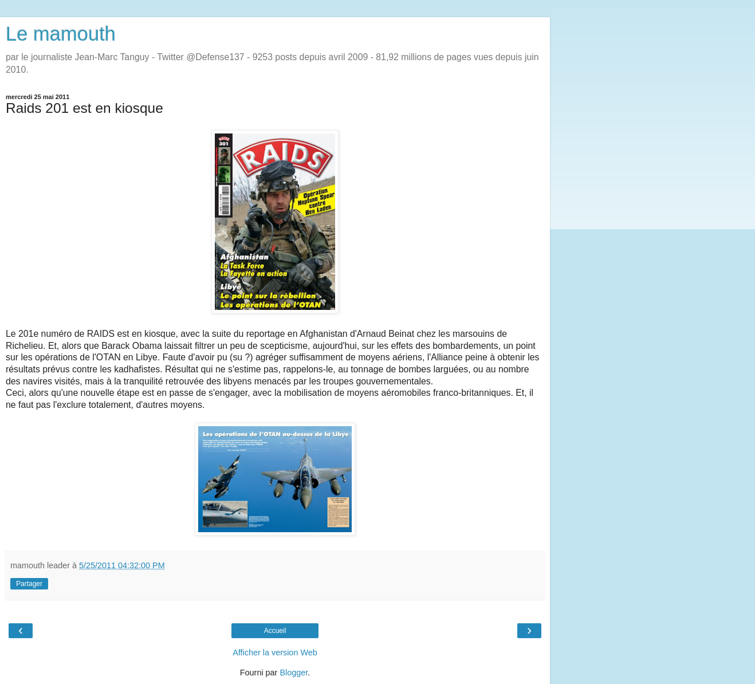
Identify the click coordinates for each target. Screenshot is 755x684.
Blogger (294, 672)
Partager (29, 584)
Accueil (275, 631)
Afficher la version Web (275, 652)
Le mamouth (61, 34)
